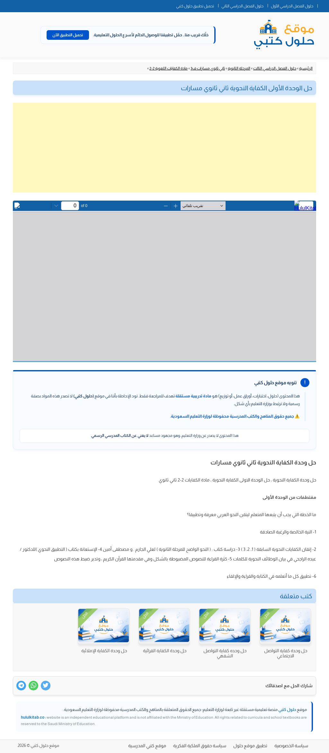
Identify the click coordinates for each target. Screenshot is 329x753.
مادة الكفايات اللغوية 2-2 (168, 68)
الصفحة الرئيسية (323, 5)
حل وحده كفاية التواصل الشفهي (224, 653)
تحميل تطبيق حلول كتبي (195, 6)
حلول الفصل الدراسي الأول (292, 6)
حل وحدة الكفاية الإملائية (104, 650)
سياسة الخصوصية (291, 745)
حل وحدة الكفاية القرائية (164, 650)
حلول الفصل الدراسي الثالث (274, 68)
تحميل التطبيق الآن (67, 35)
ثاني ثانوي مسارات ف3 (208, 68)
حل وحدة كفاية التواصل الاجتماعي (285, 653)
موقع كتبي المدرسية (147, 745)
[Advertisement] (164, 148)
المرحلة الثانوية (239, 68)
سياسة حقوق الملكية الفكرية (199, 745)
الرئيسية (306, 68)
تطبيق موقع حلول (250, 745)
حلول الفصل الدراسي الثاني (242, 6)
